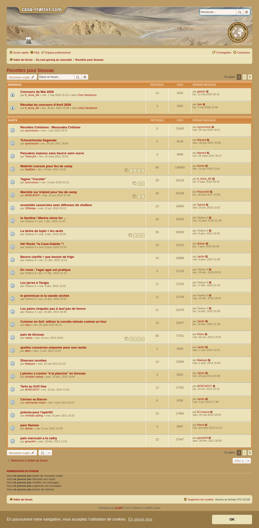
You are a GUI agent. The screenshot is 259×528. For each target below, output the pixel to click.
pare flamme (29, 425)
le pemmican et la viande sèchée (44, 295)
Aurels (201, 165)
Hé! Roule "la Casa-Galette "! (42, 244)
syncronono (32, 130)
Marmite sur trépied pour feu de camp (48, 192)
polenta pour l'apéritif (36, 412)
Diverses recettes (33, 360)
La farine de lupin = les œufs (41, 231)
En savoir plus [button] (140, 519)
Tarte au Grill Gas (33, 386)
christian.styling (34, 376)
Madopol (30, 363)
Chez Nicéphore (87, 95)
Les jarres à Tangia (34, 283)
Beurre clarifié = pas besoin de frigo (47, 257)
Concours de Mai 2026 (37, 92)
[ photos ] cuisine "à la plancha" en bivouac (53, 373)
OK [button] (232, 519)
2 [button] (244, 77)
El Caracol (203, 411)
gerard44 (30, 441)
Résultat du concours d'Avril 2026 (45, 105)
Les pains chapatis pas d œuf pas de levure (53, 308)
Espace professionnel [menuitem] (56, 52)
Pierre (200, 334)
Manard (201, 139)
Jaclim (201, 256)
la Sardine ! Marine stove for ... (43, 218)
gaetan (201, 91)
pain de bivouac (32, 334)
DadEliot (30, 169)
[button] (249, 77)
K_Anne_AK (32, 95)
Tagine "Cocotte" (33, 179)
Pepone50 (203, 191)
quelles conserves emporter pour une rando (53, 347)
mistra (28, 337)
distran (201, 243)
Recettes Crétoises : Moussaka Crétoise (50, 127)
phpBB (118, 508)
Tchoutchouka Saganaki (38, 140)
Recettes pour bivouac (30, 70)
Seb (199, 104)
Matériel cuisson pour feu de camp (46, 166)
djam (28, 350)
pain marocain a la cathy (38, 438)
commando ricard (35, 402)
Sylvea (201, 204)
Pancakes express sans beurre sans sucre (52, 153)
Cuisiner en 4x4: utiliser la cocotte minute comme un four (63, 321)
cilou (27, 324)
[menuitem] (35, 52)
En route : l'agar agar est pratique (45, 270)
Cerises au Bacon (33, 399)
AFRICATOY (32, 195)
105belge (30, 208)
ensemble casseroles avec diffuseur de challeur (56, 205)
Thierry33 (30, 156)
